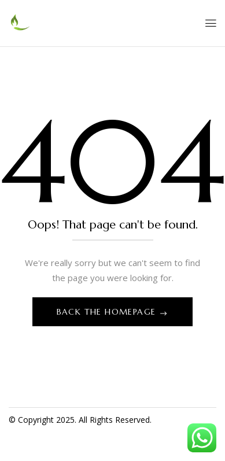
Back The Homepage (108, 312)
